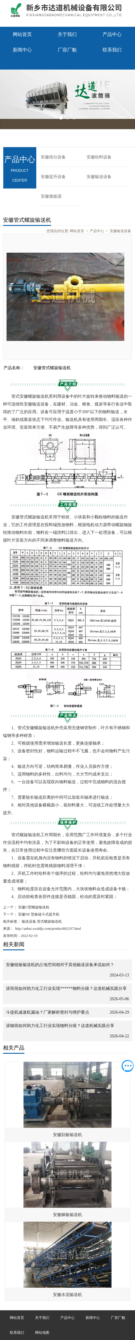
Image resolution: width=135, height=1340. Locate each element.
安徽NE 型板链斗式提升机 (38, 914)
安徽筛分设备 (53, 157)
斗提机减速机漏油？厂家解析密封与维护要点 (47, 1012)
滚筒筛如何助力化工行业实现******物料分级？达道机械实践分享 (66, 988)
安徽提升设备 (53, 176)
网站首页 (22, 34)
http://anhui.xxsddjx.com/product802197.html (48, 929)
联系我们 (112, 49)
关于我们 (67, 34)
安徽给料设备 (99, 157)
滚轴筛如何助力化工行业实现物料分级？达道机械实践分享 (60, 1025)
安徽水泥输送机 (67, 1294)
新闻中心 (22, 49)
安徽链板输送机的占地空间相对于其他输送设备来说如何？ (60, 964)
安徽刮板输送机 (67, 1135)
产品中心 (112, 34)
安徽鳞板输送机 (67, 1214)
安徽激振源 (51, 196)
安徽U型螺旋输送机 (33, 907)
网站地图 (42, 1332)
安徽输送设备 (99, 176)
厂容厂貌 (67, 49)
